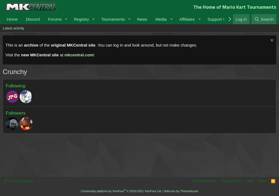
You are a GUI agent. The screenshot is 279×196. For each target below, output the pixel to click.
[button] (66, 19)
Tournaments (113, 19)
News (142, 19)
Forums (55, 19)
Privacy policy (231, 181)
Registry (81, 19)
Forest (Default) (18, 181)
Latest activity (13, 28)
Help (250, 181)
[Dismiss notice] (271, 41)
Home (12, 19)
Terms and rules (204, 181)
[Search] (263, 19)
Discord (33, 19)
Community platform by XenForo (121, 191)
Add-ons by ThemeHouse (181, 191)
